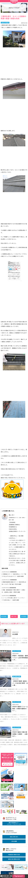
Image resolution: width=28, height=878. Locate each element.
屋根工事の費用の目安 (14, 859)
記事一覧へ (14, 616)
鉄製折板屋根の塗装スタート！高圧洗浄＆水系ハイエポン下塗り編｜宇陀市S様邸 (14, 583)
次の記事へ (24, 616)
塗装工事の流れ (14, 836)
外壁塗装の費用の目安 (14, 854)
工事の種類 (14, 841)
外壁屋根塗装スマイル (14, 1)
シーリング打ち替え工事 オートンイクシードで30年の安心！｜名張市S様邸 (13, 599)
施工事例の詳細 (16, 676)
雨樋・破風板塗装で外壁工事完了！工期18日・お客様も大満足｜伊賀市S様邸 (13, 591)
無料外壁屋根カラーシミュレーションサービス (14, 823)
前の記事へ (4, 616)
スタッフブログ (5, 22)
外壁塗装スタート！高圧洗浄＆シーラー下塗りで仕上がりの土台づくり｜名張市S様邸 (14, 575)
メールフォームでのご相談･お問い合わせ (18, 876)
